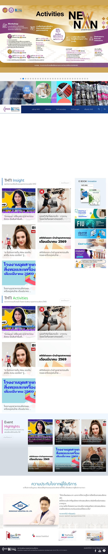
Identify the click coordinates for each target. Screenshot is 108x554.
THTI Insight (75, 109)
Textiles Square (47, 97)
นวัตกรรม (48, 109)
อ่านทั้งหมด (65, 183)
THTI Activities (61, 109)
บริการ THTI (36, 109)
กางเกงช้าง (80, 100)
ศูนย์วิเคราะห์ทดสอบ (13, 99)
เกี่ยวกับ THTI (88, 109)
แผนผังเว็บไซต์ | (88, 548)
